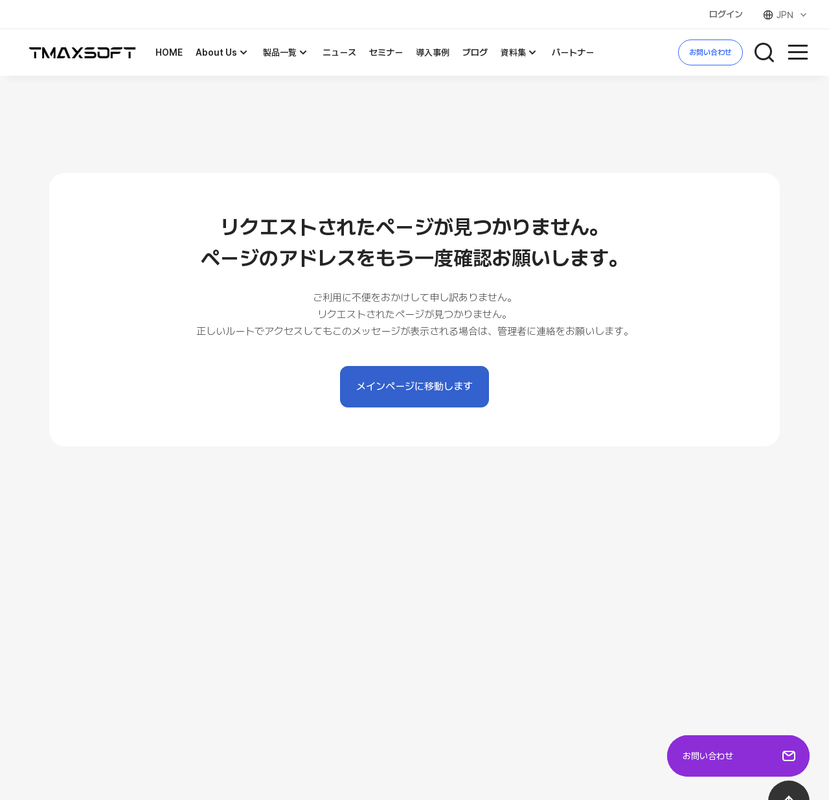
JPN (786, 15)
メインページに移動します (414, 386)
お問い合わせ (710, 52)
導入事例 (432, 52)
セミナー (386, 52)
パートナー (573, 52)
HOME (169, 52)
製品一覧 (286, 52)
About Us (223, 52)
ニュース (339, 52)
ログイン (726, 14)
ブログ (475, 52)
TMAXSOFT (82, 52)
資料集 (520, 52)
